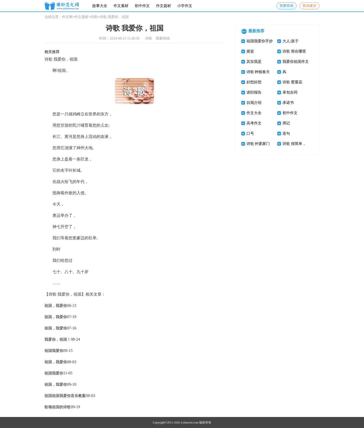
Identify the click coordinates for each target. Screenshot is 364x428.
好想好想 (254, 82)
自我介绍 (254, 103)
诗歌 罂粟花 (292, 82)
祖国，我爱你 (55, 306)
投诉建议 (309, 6)
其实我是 (254, 62)
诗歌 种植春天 (258, 72)
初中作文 (142, 6)
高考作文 (254, 123)
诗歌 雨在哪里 (294, 51)
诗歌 (94, 17)
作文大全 (254, 113)
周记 (286, 123)
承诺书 (288, 103)
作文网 (67, 17)
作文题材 (163, 6)
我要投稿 (287, 6)
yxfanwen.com (189, 422)
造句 (286, 133)
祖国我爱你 (53, 351)
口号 (250, 133)
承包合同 (290, 92)
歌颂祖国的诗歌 (57, 407)
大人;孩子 (290, 41)
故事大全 (99, 6)
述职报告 (254, 92)
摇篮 (250, 51)
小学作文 (184, 6)
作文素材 (121, 6)
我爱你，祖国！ (57, 339)
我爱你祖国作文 (295, 62)
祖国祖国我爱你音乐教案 (65, 396)
